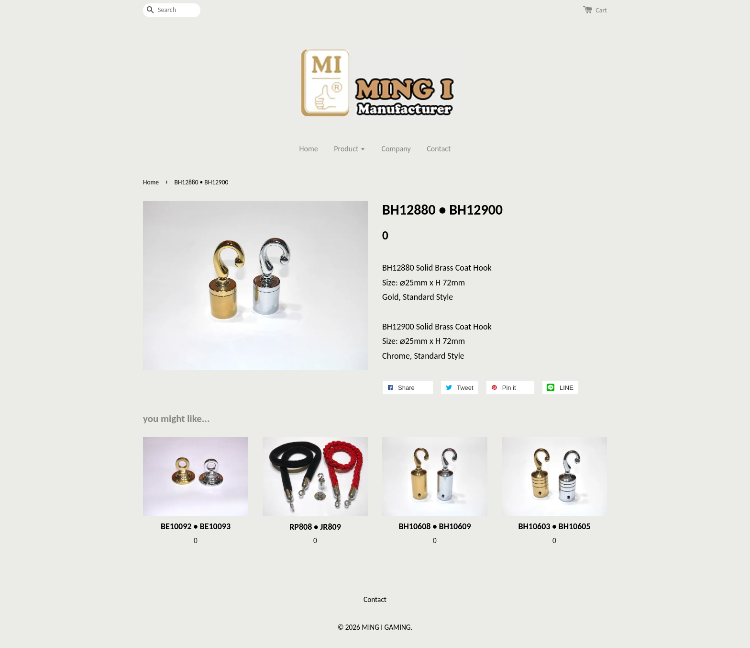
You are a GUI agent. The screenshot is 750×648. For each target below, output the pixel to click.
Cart (601, 10)
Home (308, 148)
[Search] (171, 10)
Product (349, 148)
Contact (439, 148)
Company (396, 148)
